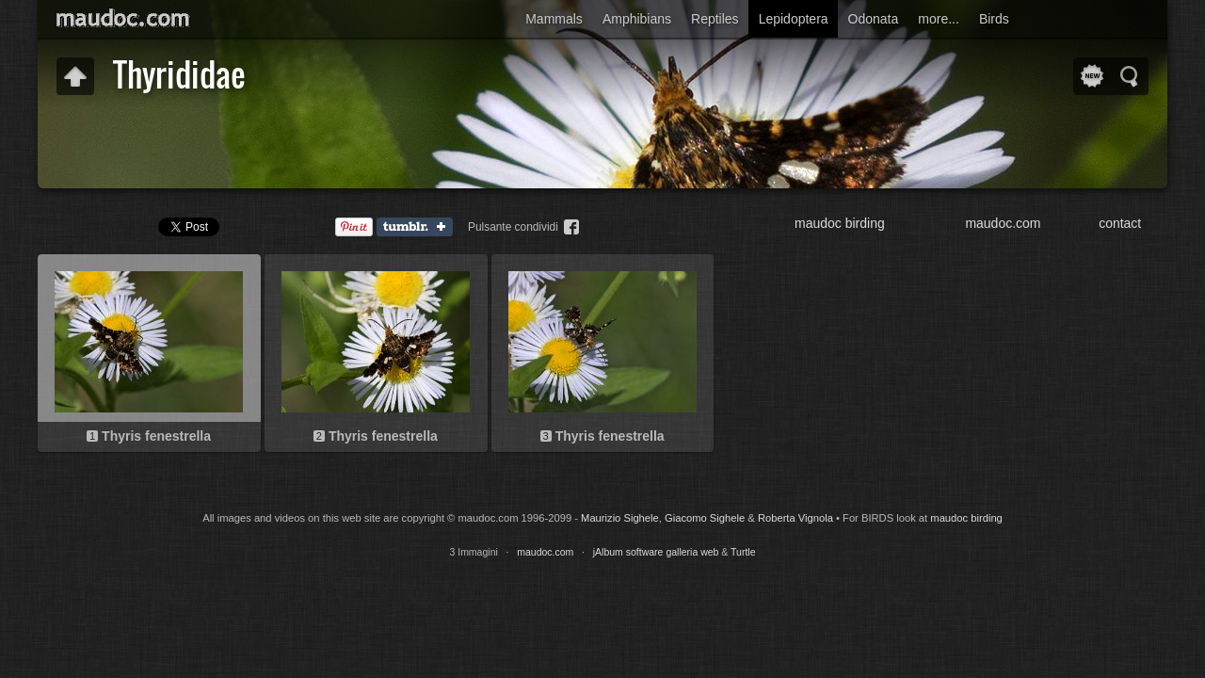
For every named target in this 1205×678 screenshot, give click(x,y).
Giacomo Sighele (705, 518)
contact (1120, 223)
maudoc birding (840, 223)
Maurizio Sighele (620, 518)
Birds (994, 18)
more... (938, 18)
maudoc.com (1002, 223)
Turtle (743, 551)
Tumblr (419, 228)
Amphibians (636, 18)
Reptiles (715, 18)
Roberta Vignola (795, 518)
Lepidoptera (793, 18)
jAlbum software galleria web (656, 551)
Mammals (554, 18)
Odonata (873, 18)
